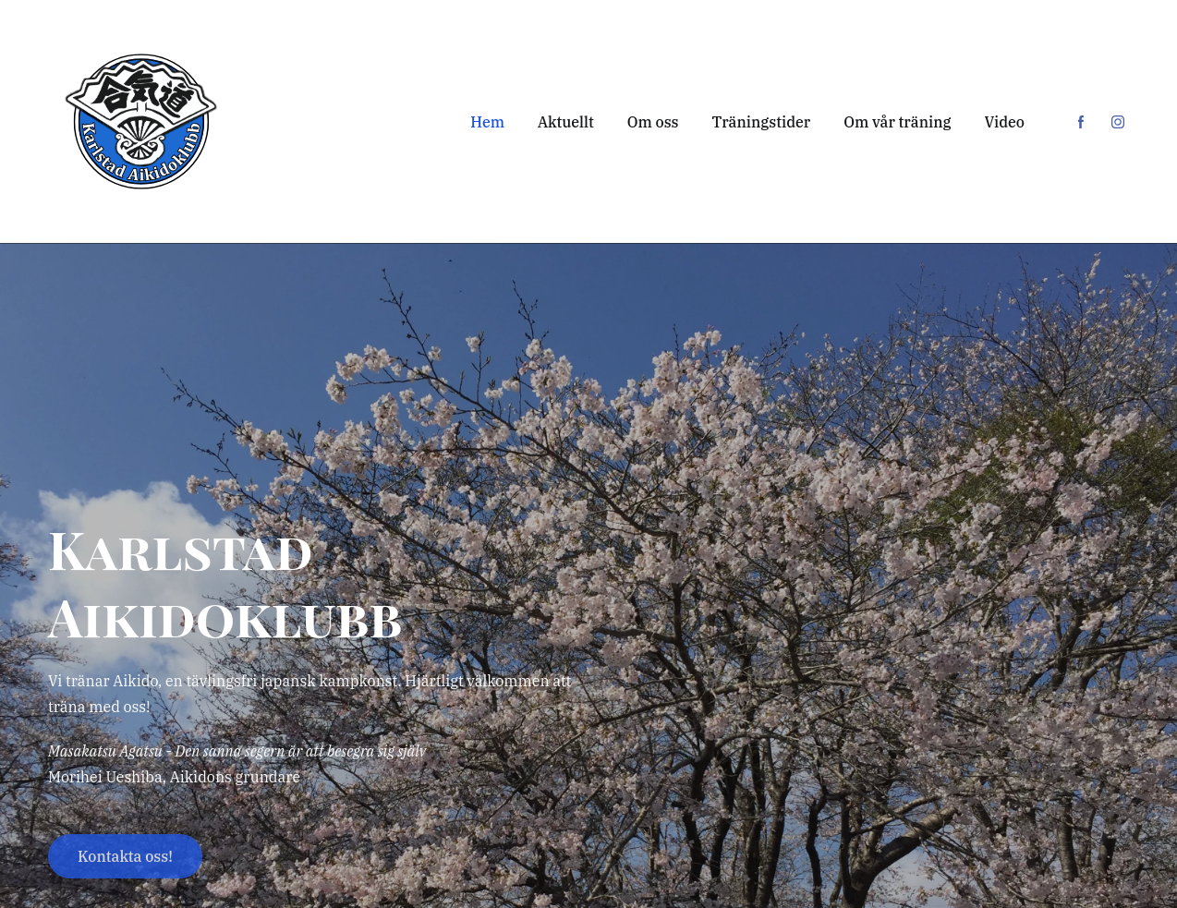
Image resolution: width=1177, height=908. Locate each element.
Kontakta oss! (125, 856)
